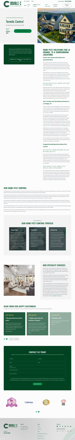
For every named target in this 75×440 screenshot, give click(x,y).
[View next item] (6, 339)
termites (62, 124)
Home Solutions (41, 436)
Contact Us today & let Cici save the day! (22, 31)
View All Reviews (14, 339)
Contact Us (67, 5)
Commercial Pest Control (42, 433)
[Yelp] (62, 426)
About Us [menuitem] (29, 5)
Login (32, 1)
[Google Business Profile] (57, 426)
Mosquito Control (41, 438)
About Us (39, 428)
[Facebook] (60, 426)
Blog (38, 431)
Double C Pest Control (62, 77)
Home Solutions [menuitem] (47, 5)
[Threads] (68, 426)
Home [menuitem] (25, 5)
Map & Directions (24, 429)
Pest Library (27, 1)
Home (39, 426)
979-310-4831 (68, 1)
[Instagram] (65, 426)
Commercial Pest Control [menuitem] (36, 5)
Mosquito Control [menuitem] (55, 5)
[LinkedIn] (70, 426)
